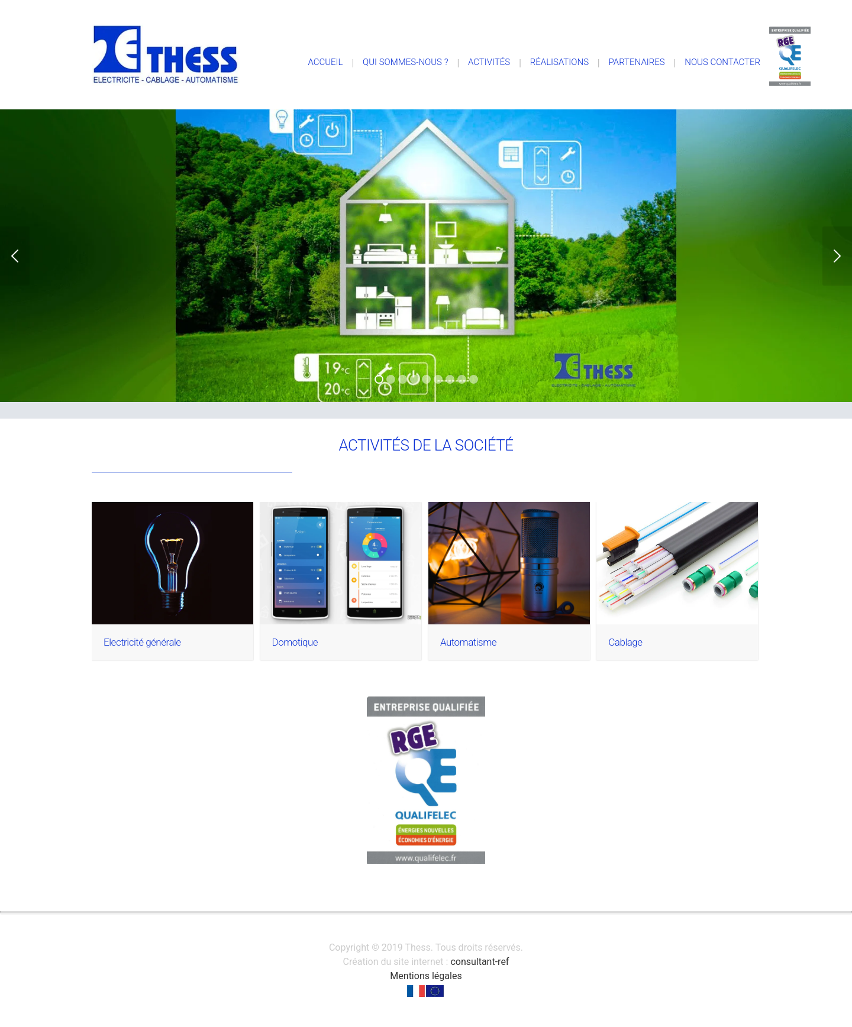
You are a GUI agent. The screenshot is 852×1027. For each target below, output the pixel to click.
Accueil (325, 62)
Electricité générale (142, 642)
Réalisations (559, 62)
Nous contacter (722, 62)
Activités (489, 62)
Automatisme (468, 642)
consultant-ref (479, 961)
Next (837, 256)
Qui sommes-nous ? (405, 62)
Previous (15, 256)
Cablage (625, 642)
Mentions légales (426, 975)
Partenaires (637, 62)
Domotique (295, 642)
